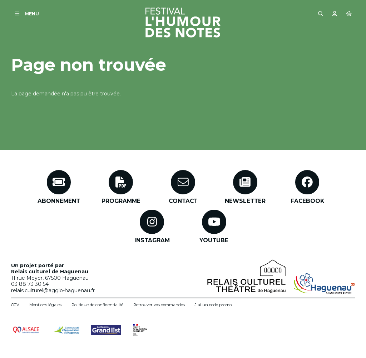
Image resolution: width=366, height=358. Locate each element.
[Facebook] (307, 187)
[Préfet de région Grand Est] (140, 330)
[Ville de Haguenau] (324, 283)
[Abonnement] (58, 187)
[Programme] (121, 187)
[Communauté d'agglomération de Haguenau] (66, 330)
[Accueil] (183, 23)
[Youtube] (213, 227)
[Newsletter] (245, 187)
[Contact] (183, 187)
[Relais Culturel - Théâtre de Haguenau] (246, 276)
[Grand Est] (106, 330)
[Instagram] (152, 227)
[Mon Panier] (348, 14)
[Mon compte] (334, 14)
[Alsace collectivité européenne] (26, 330)
